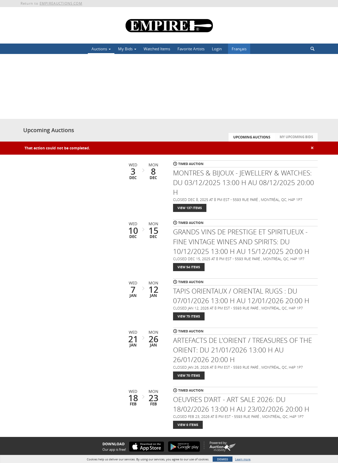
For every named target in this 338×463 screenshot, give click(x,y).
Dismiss (222, 459)
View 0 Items (187, 425)
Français (239, 48)
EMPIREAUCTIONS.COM (61, 3)
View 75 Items (188, 316)
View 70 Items (188, 375)
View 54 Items (188, 267)
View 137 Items (189, 208)
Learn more (242, 459)
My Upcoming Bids (296, 137)
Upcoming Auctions (251, 137)
